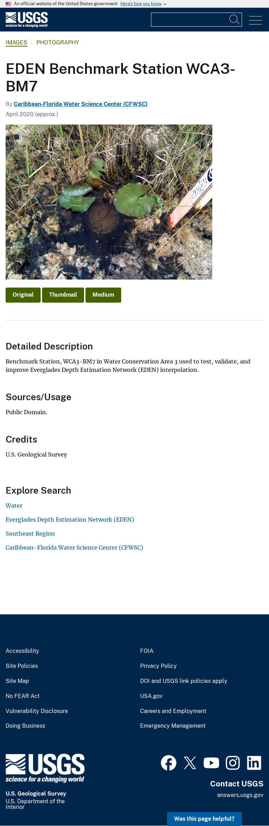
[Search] (235, 20)
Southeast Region (30, 533)
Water (14, 505)
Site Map (17, 681)
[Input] (196, 20)
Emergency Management (173, 726)
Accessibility (22, 651)
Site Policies (22, 666)
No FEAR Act (23, 696)
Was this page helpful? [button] (204, 819)
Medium (103, 294)
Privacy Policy (158, 666)
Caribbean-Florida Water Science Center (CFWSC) (80, 104)
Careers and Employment (173, 711)
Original (23, 294)
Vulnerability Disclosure (37, 711)
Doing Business (25, 726)
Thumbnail (63, 294)
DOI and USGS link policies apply (183, 681)
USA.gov (151, 696)
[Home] (27, 25)
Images (16, 42)
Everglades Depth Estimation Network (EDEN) (70, 519)
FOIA (146, 651)
